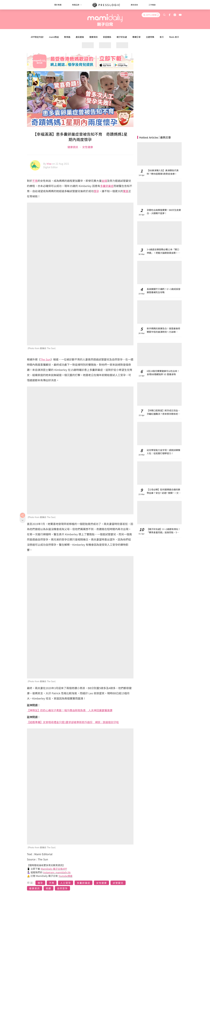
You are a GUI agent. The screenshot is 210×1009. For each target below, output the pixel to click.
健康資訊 (93, 36)
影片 (162, 36)
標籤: (31, 883)
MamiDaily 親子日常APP (54, 868)
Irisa (49, 163)
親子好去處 (122, 36)
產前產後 (80, 36)
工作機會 (152, 4)
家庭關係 (107, 36)
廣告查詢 (134, 4)
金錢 (104, 181)
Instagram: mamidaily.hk (57, 872)
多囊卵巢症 (106, 186)
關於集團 (57, 4)
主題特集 (150, 36)
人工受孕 (65, 883)
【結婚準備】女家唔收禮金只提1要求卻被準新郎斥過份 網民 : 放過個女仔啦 (73, 722)
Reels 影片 (174, 36)
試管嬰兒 (118, 883)
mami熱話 (54, 36)
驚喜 (125, 191)
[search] (164, 14)
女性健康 (87, 147)
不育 (35, 181)
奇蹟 (48, 888)
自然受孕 (62, 888)
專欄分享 (136, 36)
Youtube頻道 (65, 876)
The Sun (45, 359)
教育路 (67, 36)
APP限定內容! (37, 36)
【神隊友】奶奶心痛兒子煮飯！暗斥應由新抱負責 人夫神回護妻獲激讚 (69, 710)
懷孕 (96, 191)
